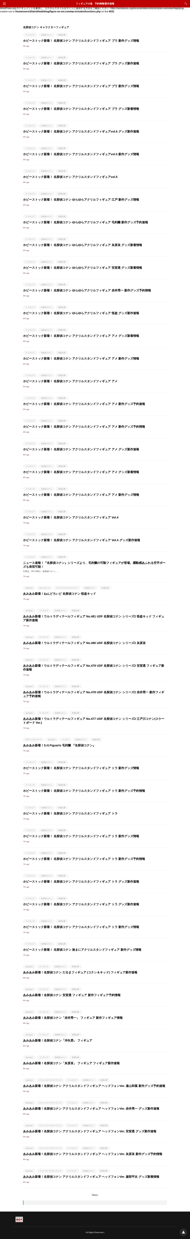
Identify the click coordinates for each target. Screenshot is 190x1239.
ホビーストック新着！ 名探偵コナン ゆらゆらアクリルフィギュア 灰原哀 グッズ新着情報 (82, 245)
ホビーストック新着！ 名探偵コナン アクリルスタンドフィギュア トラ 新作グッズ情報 (81, 768)
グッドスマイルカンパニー (67, 588)
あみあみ (29, 588)
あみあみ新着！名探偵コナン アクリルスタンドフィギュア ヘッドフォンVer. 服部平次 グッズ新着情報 (91, 1176)
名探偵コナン (46, 35)
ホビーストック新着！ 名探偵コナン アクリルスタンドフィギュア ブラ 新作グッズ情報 (81, 40)
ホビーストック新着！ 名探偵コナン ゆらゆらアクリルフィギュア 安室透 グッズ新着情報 (82, 267)
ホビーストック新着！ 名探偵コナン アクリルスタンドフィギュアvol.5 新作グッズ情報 (81, 154)
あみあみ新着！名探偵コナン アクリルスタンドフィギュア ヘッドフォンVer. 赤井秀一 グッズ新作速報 (91, 1108)
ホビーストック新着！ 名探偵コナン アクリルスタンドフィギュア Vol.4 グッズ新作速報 (81, 540)
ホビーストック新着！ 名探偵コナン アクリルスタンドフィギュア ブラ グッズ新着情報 (81, 108)
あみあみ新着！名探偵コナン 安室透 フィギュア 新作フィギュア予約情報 (72, 995)
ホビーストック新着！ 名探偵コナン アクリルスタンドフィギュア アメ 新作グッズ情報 (81, 358)
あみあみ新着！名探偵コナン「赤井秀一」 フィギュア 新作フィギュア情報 (73, 1017)
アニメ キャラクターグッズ (50, 1080)
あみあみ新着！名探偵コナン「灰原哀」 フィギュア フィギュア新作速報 (71, 1063)
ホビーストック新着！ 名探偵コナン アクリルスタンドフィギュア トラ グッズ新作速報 (81, 881)
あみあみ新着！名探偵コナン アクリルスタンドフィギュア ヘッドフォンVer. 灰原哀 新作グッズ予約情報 (92, 1154)
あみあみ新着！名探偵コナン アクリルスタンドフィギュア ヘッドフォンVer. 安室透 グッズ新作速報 (89, 1131)
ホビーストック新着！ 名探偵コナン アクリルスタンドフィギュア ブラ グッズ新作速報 (81, 63)
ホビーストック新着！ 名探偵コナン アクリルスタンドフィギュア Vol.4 (70, 517)
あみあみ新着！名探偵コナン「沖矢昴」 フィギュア (57, 1040)
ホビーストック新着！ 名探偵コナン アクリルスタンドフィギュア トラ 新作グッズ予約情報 (84, 790)
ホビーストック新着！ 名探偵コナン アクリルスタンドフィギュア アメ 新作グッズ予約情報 (84, 426)
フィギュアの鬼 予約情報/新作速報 (95, 3)
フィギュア (30, 35)
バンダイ (65, 740)
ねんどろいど (44, 588)
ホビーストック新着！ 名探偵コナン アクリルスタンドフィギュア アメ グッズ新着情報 (81, 335)
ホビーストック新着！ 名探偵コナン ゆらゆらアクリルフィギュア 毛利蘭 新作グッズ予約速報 (85, 222)
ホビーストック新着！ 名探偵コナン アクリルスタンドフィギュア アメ (70, 381)
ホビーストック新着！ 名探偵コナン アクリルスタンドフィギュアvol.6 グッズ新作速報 (81, 131)
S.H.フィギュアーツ (34, 740)
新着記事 (61, 35)
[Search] (185, 3)
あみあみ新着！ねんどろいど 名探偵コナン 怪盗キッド (59, 593)
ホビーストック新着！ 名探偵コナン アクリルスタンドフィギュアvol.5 (70, 177)
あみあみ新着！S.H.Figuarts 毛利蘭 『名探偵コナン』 (59, 745)
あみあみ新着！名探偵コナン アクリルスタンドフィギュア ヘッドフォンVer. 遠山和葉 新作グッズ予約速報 (94, 1086)
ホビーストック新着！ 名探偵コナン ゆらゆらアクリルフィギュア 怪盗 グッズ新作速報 (81, 313)
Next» (95, 1195)
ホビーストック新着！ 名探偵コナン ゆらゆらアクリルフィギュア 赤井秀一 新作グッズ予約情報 (87, 290)
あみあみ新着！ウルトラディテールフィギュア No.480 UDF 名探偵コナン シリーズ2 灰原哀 (84, 643)
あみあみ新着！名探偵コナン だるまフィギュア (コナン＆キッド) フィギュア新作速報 (80, 972)
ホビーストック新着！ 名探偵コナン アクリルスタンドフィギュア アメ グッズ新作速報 (81, 449)
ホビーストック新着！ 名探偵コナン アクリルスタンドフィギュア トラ (70, 813)
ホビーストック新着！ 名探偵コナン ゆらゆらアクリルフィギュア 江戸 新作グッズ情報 (81, 199)
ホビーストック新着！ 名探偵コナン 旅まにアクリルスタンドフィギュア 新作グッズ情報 (82, 949)
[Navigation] (3, 3)
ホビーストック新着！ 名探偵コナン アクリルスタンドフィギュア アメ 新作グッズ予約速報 (84, 404)
